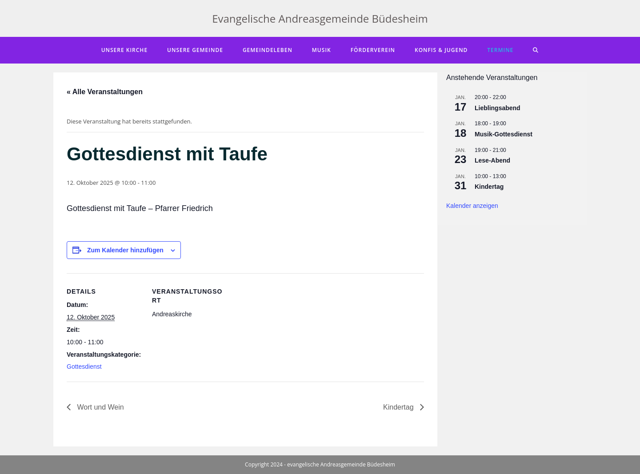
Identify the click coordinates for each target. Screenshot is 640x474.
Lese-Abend (492, 160)
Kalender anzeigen (472, 205)
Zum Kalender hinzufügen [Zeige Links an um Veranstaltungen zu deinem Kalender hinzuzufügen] (125, 250)
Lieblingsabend (497, 108)
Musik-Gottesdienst (503, 134)
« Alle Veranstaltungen (105, 92)
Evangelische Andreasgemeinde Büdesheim (320, 18)
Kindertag (399, 407)
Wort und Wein (99, 407)
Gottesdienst (84, 366)
